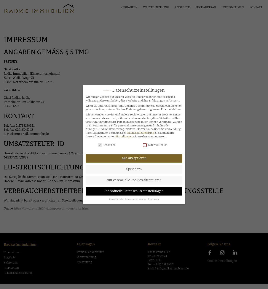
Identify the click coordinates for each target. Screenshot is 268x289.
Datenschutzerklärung (140, 132)
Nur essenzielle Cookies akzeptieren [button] (133, 180)
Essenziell (106, 145)
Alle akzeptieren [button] (133, 158)
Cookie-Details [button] (116, 199)
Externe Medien (154, 145)
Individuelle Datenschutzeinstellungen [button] (133, 191)
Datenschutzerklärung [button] (135, 199)
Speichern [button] (133, 169)
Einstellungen (123, 136)
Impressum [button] (152, 199)
